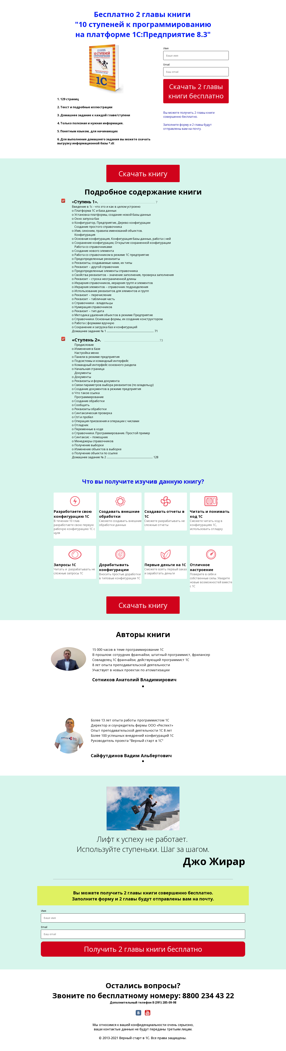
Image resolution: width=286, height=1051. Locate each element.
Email (166, 64)
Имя (166, 48)
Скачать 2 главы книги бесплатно (196, 91)
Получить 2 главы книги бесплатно (143, 949)
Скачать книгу (143, 173)
